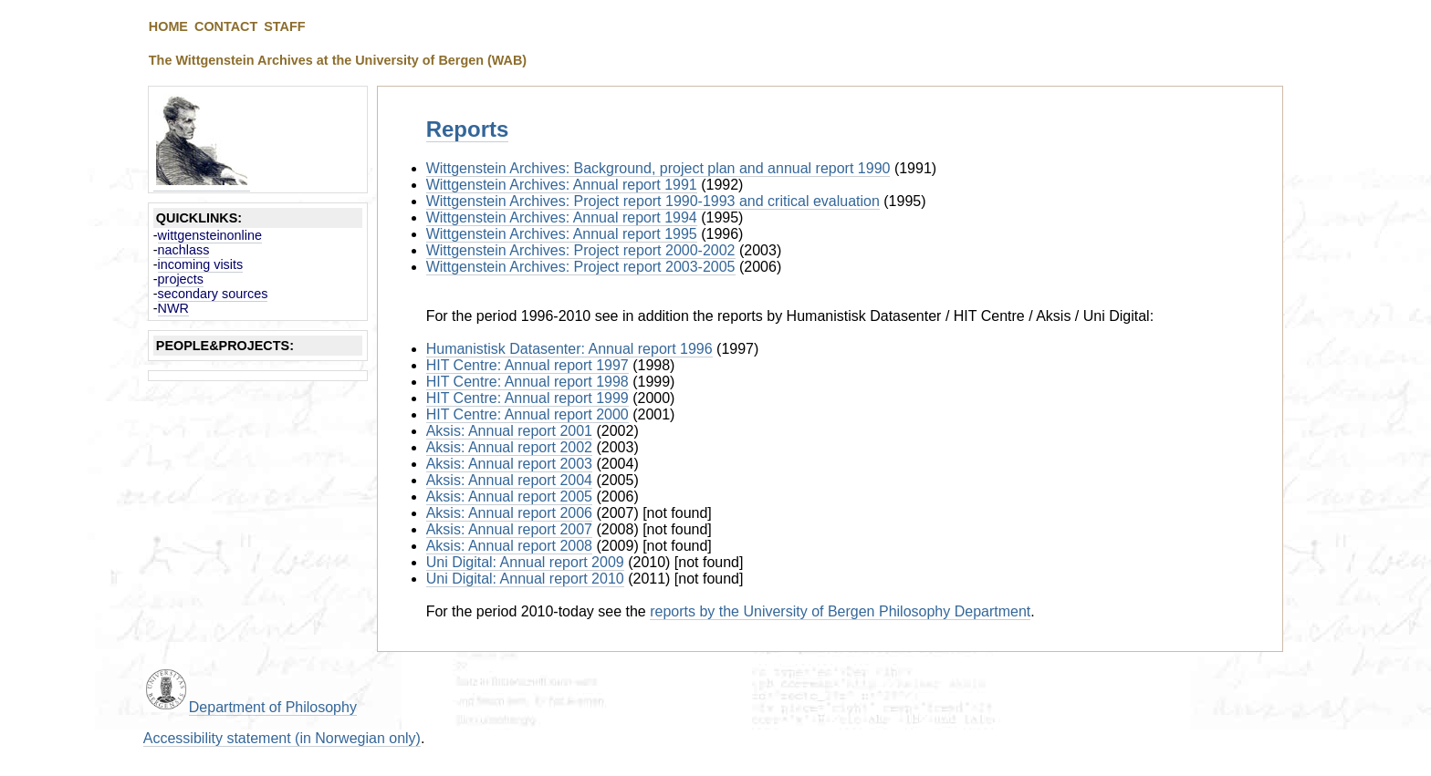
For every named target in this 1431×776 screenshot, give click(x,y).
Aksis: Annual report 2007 (509, 529)
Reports (467, 129)
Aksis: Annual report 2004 (509, 480)
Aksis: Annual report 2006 (509, 513)
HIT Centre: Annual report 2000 (527, 414)
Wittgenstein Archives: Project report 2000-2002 (581, 250)
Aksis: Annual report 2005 (509, 496)
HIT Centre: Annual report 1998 (527, 381)
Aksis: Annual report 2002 (509, 447)
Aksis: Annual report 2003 (509, 463)
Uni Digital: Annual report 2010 (525, 578)
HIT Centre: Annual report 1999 (527, 398)
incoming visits (201, 264)
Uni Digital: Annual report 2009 (525, 562)
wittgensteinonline (210, 235)
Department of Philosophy (273, 707)
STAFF (284, 26)
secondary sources (213, 293)
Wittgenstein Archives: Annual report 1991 (561, 184)
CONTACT (225, 26)
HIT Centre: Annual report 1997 (527, 365)
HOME (168, 26)
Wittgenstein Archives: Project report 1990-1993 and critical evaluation (653, 201)
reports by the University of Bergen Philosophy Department (840, 611)
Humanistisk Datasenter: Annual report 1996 (569, 349)
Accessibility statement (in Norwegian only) (282, 738)
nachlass (184, 250)
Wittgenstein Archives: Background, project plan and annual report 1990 (658, 168)
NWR (173, 308)
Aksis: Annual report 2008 (509, 546)
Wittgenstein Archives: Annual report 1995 (561, 234)
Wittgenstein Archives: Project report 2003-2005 (581, 266)
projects (181, 279)
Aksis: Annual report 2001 (509, 431)
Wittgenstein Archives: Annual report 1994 (561, 217)
